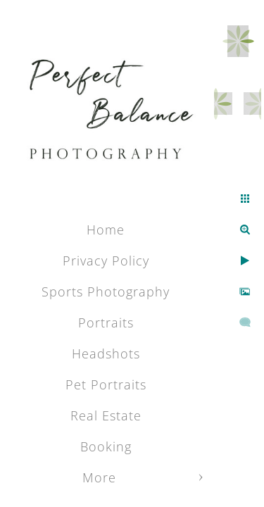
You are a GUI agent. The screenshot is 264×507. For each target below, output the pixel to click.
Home (106, 229)
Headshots (106, 353)
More (99, 477)
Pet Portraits (105, 384)
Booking (106, 446)
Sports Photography (106, 291)
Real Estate (106, 415)
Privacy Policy (106, 260)
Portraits (106, 322)
